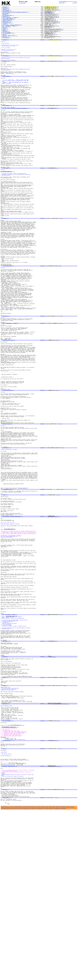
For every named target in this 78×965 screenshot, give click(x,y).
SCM (19, 963)
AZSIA (15, 961)
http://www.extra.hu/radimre (9, 912)
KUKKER (27, 962)
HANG (49, 961)
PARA (7, 963)
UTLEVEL (50, 963)
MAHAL (43, 962)
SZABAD (25, 963)
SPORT (21, 963)
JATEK (7, 962)
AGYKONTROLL (4, 961)
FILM (35, 961)
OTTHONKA (3, 963)
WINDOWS (63, 963)
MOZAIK (53, 962)
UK (43, 963)
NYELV (69, 962)
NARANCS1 (63, 962)
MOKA (22, 1)
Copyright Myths (22, 3)
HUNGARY (3, 962)
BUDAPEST (19, 961)
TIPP (35, 963)
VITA (54, 963)
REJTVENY (14, 963)
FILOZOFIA (38, 961)
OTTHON (73, 962)
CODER (24, 961)
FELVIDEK (31, 961)
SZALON (29, 963)
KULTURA (31, 962)
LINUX (34, 962)
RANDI (10, 963)
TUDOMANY (39, 963)
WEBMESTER (58, 963)
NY (66, 962)
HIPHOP (53, 961)
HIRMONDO (63, 961)
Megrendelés (62, 2)
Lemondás (74, 2)
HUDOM (72, 961)
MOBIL (47, 962)
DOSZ (27, 961)
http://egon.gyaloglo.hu (23, 580)
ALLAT (9, 961)
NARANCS (58, 962)
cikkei (60, 10)
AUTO (12, 961)
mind (10, 10)
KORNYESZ (21, 962)
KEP (10, 962)
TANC (33, 963)
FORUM (43, 961)
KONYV (17, 962)
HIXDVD (68, 961)
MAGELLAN (39, 962)
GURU (46, 961)
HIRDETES (57, 961)
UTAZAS (46, 963)
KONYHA (13, 962)
